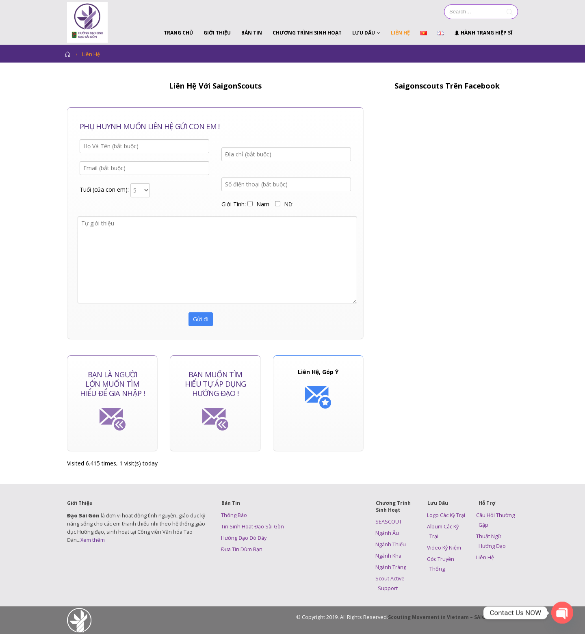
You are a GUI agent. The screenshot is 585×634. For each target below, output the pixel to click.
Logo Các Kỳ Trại (446, 515)
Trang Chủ (178, 32)
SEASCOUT (388, 521)
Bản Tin (251, 32)
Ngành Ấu (387, 533)
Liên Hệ (400, 32)
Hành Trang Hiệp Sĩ (483, 32)
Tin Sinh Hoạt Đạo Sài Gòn (252, 526)
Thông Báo (234, 515)
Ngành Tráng (390, 567)
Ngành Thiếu (390, 544)
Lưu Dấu (363, 32)
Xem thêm (92, 540)
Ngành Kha (388, 555)
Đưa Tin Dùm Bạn (241, 549)
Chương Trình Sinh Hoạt (307, 32)
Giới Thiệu (217, 32)
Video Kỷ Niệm (444, 547)
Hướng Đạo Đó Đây (243, 537)
